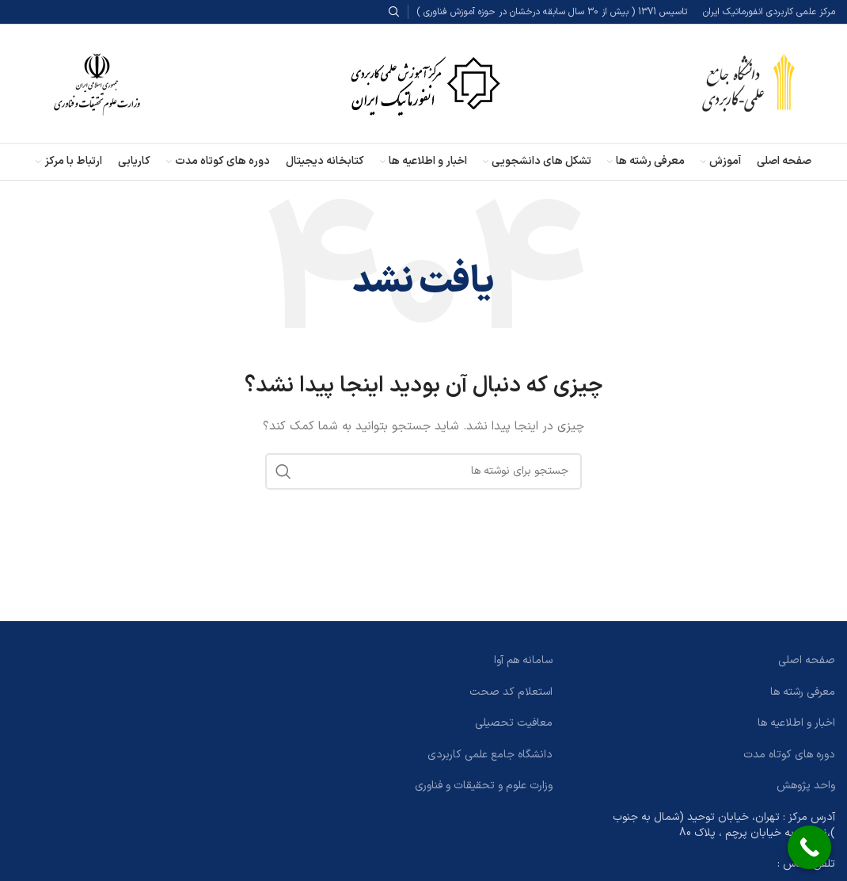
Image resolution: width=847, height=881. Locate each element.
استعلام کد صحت (511, 692)
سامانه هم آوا (523, 660)
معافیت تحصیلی (514, 723)
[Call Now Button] (809, 847)
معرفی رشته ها (802, 692)
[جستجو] (423, 471)
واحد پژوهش (806, 785)
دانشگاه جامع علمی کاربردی (490, 754)
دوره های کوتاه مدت (789, 754)
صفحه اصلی (806, 660)
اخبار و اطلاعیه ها (796, 723)
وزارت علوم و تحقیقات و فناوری (484, 785)
